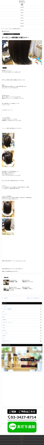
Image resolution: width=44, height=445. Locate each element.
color (22, 311)
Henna (22, 324)
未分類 (22, 335)
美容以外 (22, 319)
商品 (22, 316)
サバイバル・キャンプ (22, 322)
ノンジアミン (22, 332)
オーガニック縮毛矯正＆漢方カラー (16, 37)
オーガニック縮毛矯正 (22, 308)
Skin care (22, 330)
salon (22, 327)
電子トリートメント (22, 340)
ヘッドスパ (22, 306)
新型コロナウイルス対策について (33, 297)
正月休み (5, 297)
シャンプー (22, 314)
